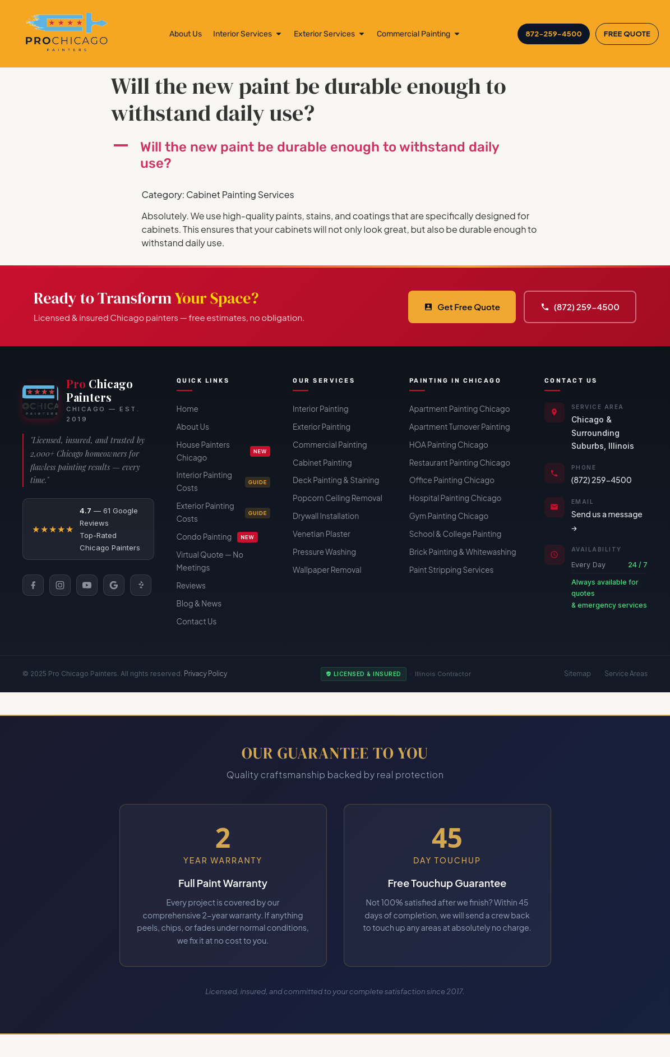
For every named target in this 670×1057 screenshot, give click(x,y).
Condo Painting (217, 537)
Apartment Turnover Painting (459, 426)
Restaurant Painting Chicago (459, 462)
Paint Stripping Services (451, 570)
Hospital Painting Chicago (455, 498)
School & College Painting (455, 534)
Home (187, 408)
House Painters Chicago (224, 451)
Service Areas (626, 673)
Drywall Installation (326, 516)
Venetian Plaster (321, 534)
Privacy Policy (206, 673)
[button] (335, 155)
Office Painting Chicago (452, 480)
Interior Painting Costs (224, 481)
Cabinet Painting (322, 462)
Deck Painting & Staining (336, 480)
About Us (193, 426)
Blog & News (199, 603)
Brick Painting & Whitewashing (462, 552)
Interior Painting (321, 408)
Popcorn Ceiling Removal (337, 498)
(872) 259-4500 (580, 306)
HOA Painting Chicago (448, 444)
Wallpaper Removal (327, 570)
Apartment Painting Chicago (459, 408)
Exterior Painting (321, 426)
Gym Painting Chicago (449, 516)
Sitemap (577, 673)
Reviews (191, 585)
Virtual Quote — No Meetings (210, 561)
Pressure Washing (324, 552)
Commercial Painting (330, 444)
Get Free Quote (462, 306)
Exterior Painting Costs (224, 512)
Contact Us (197, 621)
